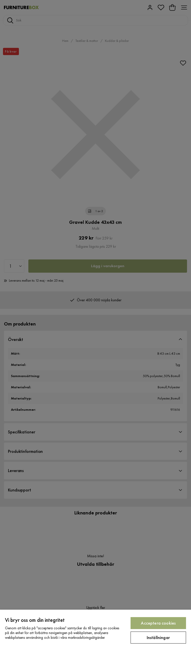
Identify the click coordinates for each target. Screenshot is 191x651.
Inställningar (158, 637)
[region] (95, 630)
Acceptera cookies (158, 623)
